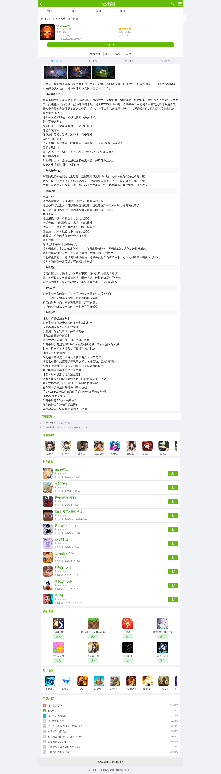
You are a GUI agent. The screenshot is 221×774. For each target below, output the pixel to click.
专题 (122, 11)
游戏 (74, 11)
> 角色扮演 (72, 18)
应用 (98, 11)
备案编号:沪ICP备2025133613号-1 (117, 770)
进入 (173, 473)
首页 (50, 11)
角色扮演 (67, 35)
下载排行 (165, 60)
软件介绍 (56, 60)
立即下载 (110, 44)
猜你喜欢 (128, 60)
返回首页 (92, 770)
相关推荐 (92, 60)
